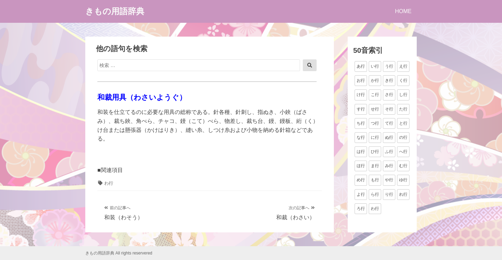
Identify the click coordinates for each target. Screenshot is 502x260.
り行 (389, 194)
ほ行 (361, 165)
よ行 (361, 194)
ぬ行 (389, 137)
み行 (389, 165)
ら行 (375, 194)
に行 (375, 137)
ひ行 (375, 151)
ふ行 (389, 151)
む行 (403, 165)
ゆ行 (403, 179)
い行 (375, 66)
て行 (389, 123)
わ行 (108, 183)
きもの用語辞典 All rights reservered (118, 253)
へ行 (403, 151)
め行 (361, 179)
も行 (375, 179)
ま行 (375, 165)
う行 (389, 66)
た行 (403, 109)
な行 (361, 137)
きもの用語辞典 (114, 11)
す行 (361, 109)
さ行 (389, 94)
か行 (375, 80)
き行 (389, 80)
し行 (403, 94)
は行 (361, 151)
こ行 (375, 94)
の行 (403, 137)
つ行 (375, 123)
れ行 (403, 194)
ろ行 (361, 208)
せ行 (375, 109)
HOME (403, 11)
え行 (403, 66)
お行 (361, 80)
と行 (403, 123)
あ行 (361, 66)
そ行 (389, 109)
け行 (361, 94)
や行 (389, 179)
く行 (403, 80)
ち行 (361, 123)
